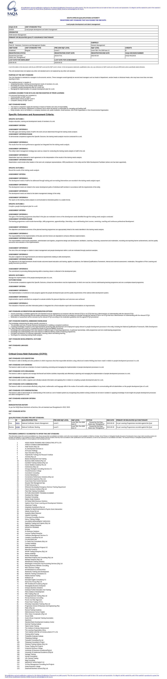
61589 (18, 427)
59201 (18, 423)
